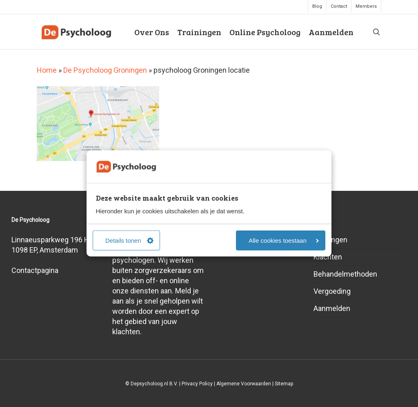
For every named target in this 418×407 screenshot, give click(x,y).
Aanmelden (332, 308)
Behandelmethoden (345, 274)
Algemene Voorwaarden (243, 384)
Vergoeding (332, 291)
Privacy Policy (197, 384)
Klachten (328, 257)
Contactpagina (34, 270)
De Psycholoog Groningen (105, 70)
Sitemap (284, 384)
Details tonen (129, 240)
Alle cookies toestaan (284, 240)
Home (47, 70)
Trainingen (330, 239)
